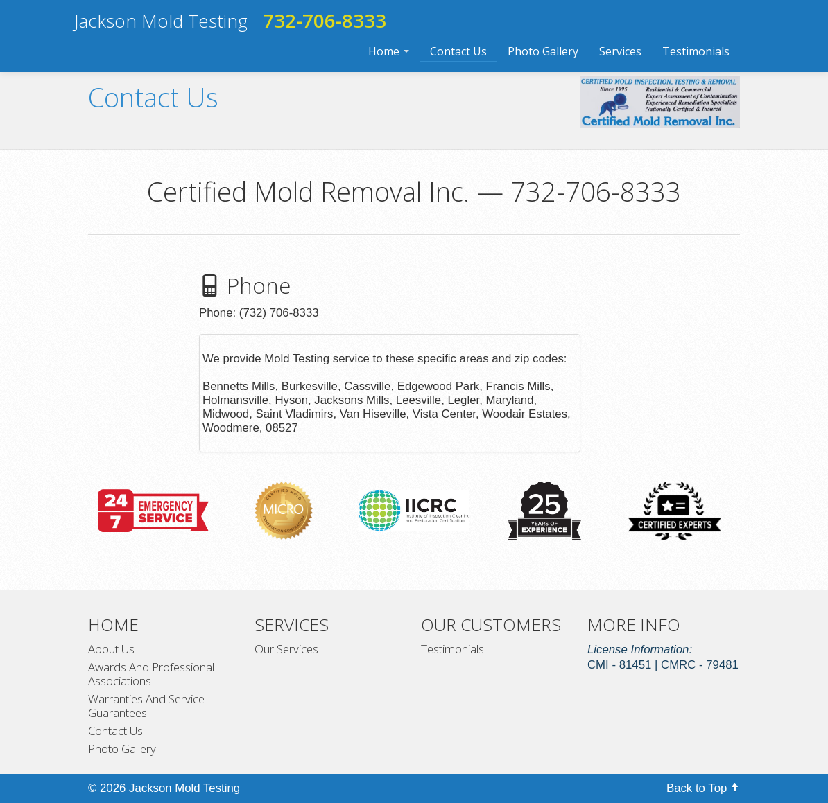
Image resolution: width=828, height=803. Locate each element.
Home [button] (388, 51)
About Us (111, 649)
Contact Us (458, 51)
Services (620, 51)
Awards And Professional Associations (151, 674)
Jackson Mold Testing (161, 20)
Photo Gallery (543, 51)
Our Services (286, 649)
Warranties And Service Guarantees (146, 706)
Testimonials (696, 51)
